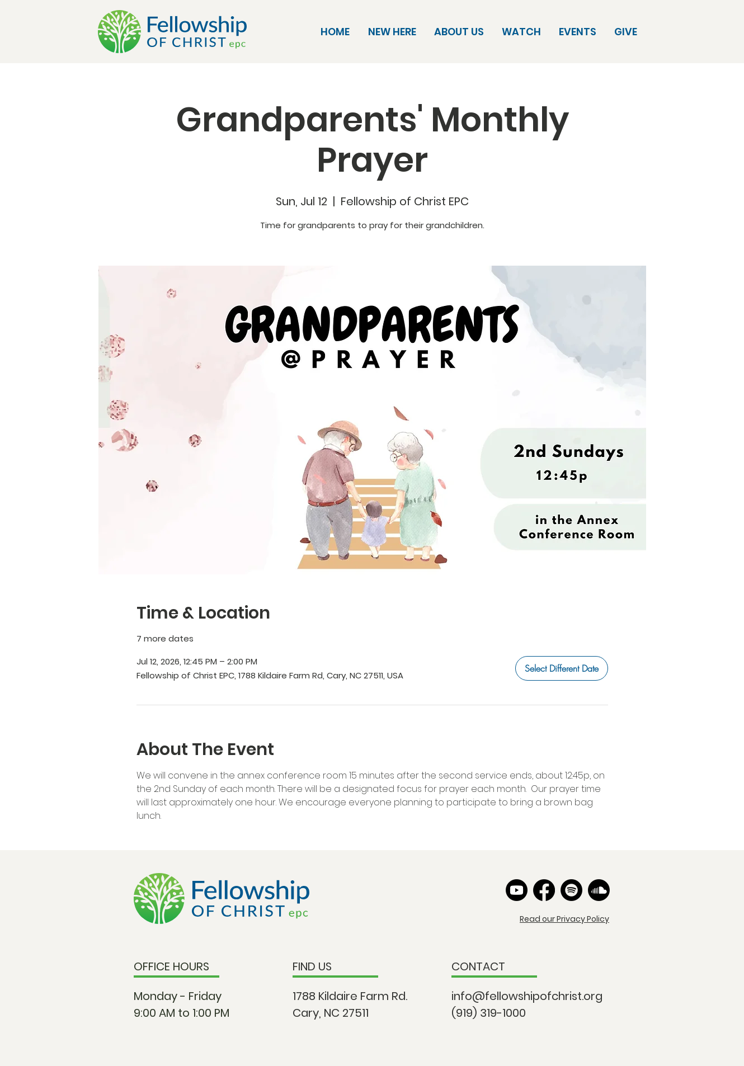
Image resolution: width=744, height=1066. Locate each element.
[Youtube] (517, 890)
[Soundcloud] (599, 890)
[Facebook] (544, 890)
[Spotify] (571, 890)
